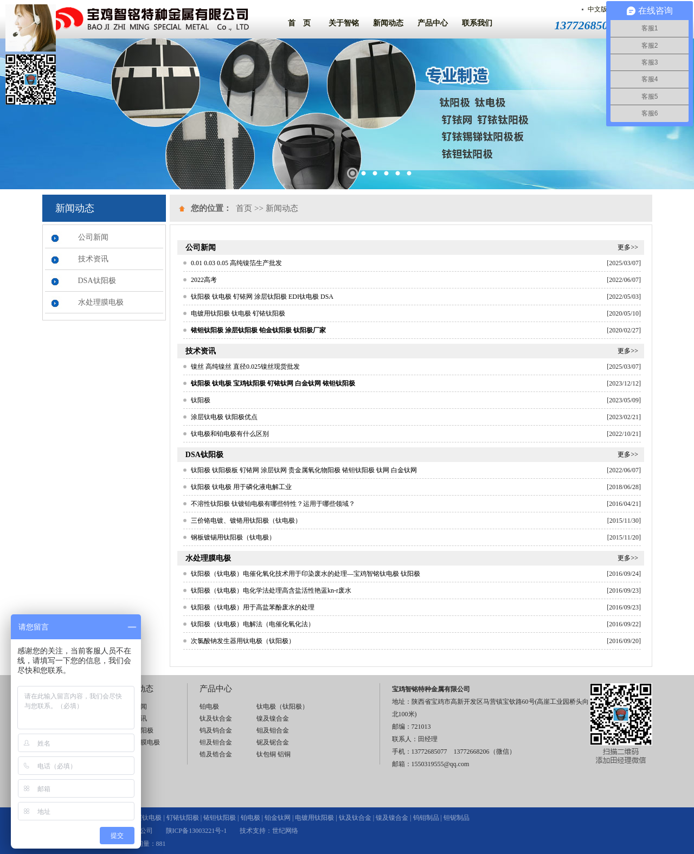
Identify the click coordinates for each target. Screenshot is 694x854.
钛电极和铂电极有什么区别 (230, 434)
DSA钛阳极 (97, 281)
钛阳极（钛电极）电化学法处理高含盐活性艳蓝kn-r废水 (271, 590)
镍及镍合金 (272, 718)
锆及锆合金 (216, 754)
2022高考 (204, 280)
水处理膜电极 (101, 302)
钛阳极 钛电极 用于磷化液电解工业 (241, 487)
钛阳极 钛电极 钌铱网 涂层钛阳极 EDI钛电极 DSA (262, 296)
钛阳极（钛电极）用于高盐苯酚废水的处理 (252, 607)
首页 (244, 208)
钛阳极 (200, 400)
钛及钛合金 (216, 718)
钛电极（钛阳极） (282, 706)
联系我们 (477, 23)
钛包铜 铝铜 (273, 754)
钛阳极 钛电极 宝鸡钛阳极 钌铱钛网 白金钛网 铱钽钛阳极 (273, 383)
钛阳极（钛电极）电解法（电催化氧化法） (252, 624)
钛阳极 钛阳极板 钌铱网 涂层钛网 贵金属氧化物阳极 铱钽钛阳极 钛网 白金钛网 (304, 470)
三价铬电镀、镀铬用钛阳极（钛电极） (246, 520)
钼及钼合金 (272, 730)
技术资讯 (93, 259)
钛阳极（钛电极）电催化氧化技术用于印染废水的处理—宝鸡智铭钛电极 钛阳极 (305, 573)
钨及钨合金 (216, 730)
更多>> (628, 247)
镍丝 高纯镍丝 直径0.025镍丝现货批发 (245, 366)
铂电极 (209, 706)
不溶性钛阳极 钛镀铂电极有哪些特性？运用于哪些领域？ (273, 504)
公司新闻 (93, 237)
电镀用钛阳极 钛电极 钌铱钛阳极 (238, 313)
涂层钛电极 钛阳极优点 (224, 417)
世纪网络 (285, 830)
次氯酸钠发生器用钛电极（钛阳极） (243, 641)
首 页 (299, 23)
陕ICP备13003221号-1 (196, 830)
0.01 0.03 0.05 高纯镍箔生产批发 (236, 263)
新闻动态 (388, 23)
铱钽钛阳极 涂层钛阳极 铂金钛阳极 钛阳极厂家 (258, 330)
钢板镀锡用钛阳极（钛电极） (233, 537)
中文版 (597, 9)
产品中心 (432, 23)
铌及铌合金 (272, 742)
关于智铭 (344, 23)
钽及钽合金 (216, 742)
